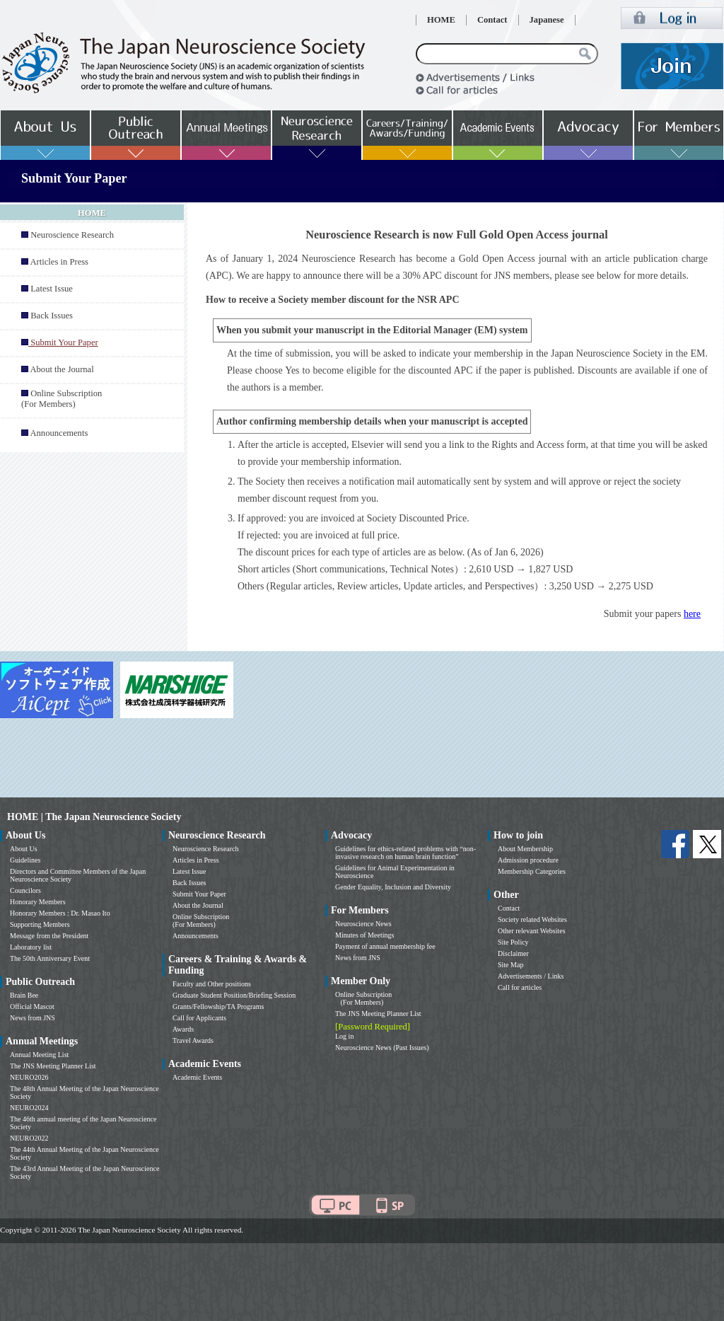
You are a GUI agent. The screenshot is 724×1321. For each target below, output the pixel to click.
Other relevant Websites (532, 931)
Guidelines (25, 860)
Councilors (25, 890)
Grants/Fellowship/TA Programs (218, 1006)
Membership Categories (532, 871)
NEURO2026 (29, 1077)
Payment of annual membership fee (385, 946)
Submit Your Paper (199, 894)
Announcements (59, 433)
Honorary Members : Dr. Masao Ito (60, 913)
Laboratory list (31, 947)
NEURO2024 (29, 1108)
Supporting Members (40, 924)
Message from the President (49, 936)
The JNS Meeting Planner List (53, 1066)
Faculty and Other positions (212, 984)
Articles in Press (59, 262)
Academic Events (197, 1077)
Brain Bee (24, 995)
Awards (183, 1029)
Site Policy (513, 942)
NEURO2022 (29, 1138)
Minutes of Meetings (364, 935)
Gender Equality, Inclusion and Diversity (393, 887)
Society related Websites (532, 919)
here (692, 613)
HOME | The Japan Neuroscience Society (94, 817)
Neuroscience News (363, 924)
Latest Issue (51, 289)
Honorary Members (38, 902)
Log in (344, 1036)
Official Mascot (32, 1006)
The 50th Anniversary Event (50, 958)
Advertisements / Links (531, 976)
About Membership (525, 849)
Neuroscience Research (72, 235)
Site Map (510, 965)
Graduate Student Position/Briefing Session (234, 995)
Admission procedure (528, 860)
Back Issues (51, 316)
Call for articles (520, 987)
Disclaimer (513, 953)
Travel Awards (193, 1040)
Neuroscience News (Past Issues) (381, 1047)
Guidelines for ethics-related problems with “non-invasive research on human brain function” (405, 852)
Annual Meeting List (39, 1054)
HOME (441, 20)
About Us (23, 849)
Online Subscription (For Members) (61, 398)
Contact (492, 20)
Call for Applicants (199, 1018)
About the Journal (61, 369)
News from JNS (32, 1018)
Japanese (547, 20)
